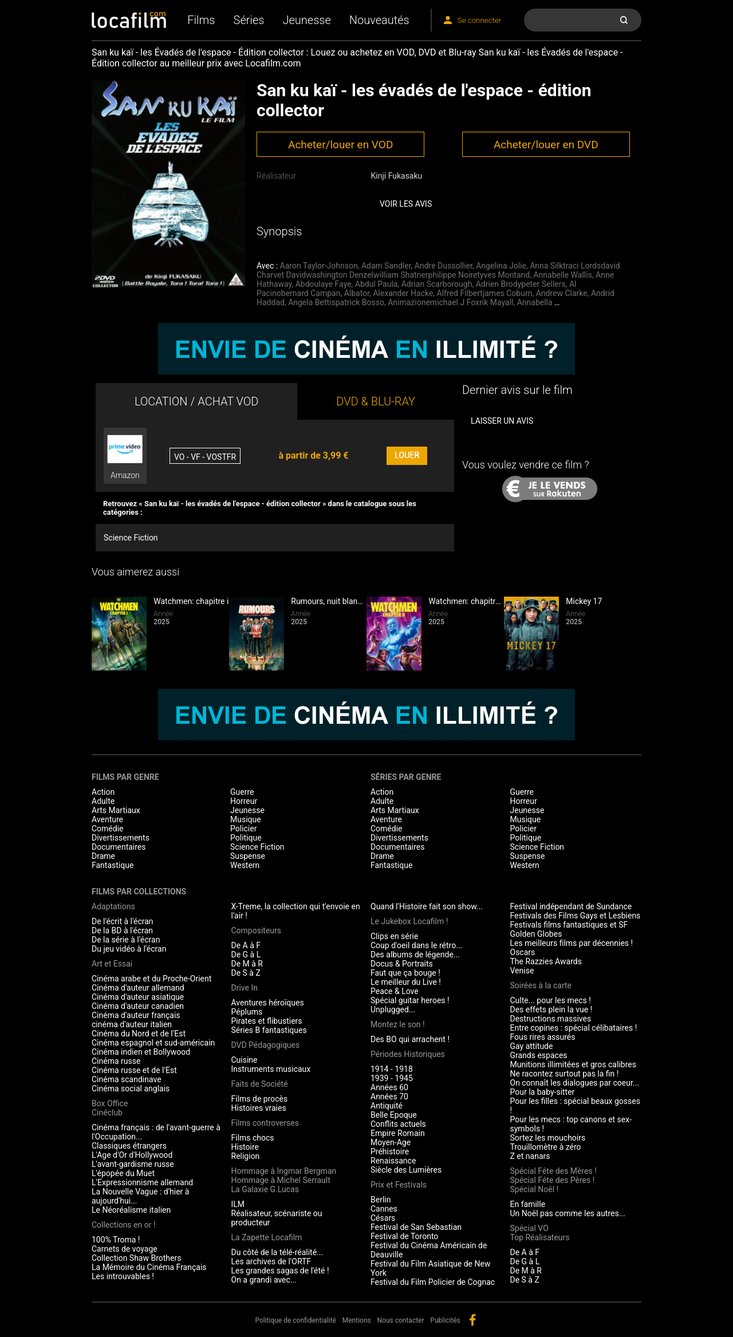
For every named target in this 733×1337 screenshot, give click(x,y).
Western (244, 865)
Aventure (107, 819)
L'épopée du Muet (123, 1173)
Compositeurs (256, 930)
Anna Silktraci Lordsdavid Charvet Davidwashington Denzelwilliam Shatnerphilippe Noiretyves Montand (438, 270)
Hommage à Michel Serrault (280, 1180)
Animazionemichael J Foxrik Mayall (450, 302)
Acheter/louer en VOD (340, 144)
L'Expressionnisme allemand (142, 1182)
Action (103, 791)
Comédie (108, 828)
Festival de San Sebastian (416, 1227)
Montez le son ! (398, 1024)
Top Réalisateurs (540, 1237)
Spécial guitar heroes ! (410, 1000)
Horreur (243, 801)
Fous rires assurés (543, 1037)
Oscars (522, 952)
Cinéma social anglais (131, 1088)
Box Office (110, 1103)
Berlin (381, 1199)
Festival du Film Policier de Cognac (433, 1282)
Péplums (247, 1011)
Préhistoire (390, 1151)
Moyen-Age (391, 1142)
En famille (528, 1204)
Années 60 (389, 1087)
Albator (356, 293)
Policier (243, 828)
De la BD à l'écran (122, 930)
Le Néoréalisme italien (131, 1209)
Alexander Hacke (403, 293)
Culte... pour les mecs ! (550, 1000)
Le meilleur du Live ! (406, 982)
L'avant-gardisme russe (133, 1164)
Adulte (103, 801)
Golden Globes (536, 933)
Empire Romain (398, 1133)
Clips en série (394, 936)
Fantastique (112, 865)
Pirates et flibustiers (266, 1021)
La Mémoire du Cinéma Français (149, 1267)
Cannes (384, 1208)
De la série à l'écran (126, 939)
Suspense (247, 856)
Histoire (245, 1146)
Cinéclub (107, 1112)
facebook (472, 1320)
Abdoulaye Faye (323, 284)
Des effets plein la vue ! (551, 1009)
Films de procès (259, 1098)
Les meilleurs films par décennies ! (571, 943)
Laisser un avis (502, 420)
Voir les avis (406, 203)
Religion (245, 1156)
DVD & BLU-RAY (375, 401)
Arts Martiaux (116, 810)
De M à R (247, 963)
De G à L (246, 954)
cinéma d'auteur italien (132, 1024)
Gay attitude (531, 1046)
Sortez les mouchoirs (548, 1137)
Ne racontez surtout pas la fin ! (564, 1073)
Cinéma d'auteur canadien (138, 1006)
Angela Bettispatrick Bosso (336, 302)
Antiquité (387, 1105)
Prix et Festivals (399, 1184)
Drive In (244, 987)
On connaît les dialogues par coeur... (574, 1082)
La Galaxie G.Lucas (265, 1189)
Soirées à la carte (541, 985)
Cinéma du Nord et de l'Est (139, 1033)
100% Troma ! (116, 1239)
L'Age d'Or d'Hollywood (132, 1154)
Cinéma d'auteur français (136, 1015)
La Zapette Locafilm (266, 1237)
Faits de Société (259, 1083)
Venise (522, 970)
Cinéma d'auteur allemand (138, 987)
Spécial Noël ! (534, 1189)
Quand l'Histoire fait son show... (427, 906)
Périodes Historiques (408, 1054)
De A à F (246, 945)
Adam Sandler (386, 265)
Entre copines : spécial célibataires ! (573, 1027)
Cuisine (244, 1059)
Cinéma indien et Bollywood (141, 1051)
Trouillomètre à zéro (545, 1146)
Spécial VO (529, 1228)
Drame (103, 856)
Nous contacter (400, 1320)
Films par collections (139, 891)
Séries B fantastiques (269, 1030)
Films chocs (252, 1137)
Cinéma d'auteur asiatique (138, 996)
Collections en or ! (124, 1224)
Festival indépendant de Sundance (571, 906)
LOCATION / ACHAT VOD (197, 401)
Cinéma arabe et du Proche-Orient (151, 978)
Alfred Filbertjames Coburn (485, 293)
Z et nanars (530, 1156)
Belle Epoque (394, 1114)
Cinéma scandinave (126, 1079)
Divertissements (120, 837)
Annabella (535, 302)
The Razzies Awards (546, 961)
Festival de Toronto (404, 1236)
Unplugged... (393, 1009)
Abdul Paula (376, 284)
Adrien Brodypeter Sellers (521, 284)
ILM (238, 1204)
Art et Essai (112, 963)
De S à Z (246, 972)
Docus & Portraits (402, 963)
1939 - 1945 (392, 1078)
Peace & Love (395, 991)
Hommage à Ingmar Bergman (284, 1171)
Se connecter (479, 20)
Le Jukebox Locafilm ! (409, 921)
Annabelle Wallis (562, 274)
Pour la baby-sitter (542, 1092)
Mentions (356, 1320)
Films (201, 20)
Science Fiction (131, 537)
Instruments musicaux (271, 1069)
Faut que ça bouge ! (405, 972)
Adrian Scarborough (436, 284)
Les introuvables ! (123, 1276)
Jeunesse (306, 20)
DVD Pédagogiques (265, 1045)
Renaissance (393, 1160)
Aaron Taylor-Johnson (319, 265)
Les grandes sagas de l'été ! (280, 1270)
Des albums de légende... (415, 954)
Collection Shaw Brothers (136, 1258)
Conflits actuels (398, 1124)
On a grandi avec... (264, 1279)
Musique (245, 819)
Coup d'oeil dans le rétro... (416, 945)
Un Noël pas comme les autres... (567, 1213)
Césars (383, 1217)
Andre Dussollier (443, 265)
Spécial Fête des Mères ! (553, 1171)
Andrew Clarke (562, 293)
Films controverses (265, 1122)
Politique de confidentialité (295, 1320)
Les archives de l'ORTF (271, 1261)
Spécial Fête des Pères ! (552, 1180)
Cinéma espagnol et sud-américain (153, 1042)
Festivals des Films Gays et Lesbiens (575, 915)
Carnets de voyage (124, 1248)
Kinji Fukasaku (396, 175)
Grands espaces (539, 1055)
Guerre (242, 791)
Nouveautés (379, 20)
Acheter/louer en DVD (546, 144)
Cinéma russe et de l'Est (134, 1070)
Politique (246, 837)
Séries (249, 20)
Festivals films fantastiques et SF (569, 924)
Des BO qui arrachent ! (410, 1039)
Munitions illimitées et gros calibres (573, 1064)
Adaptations (113, 906)
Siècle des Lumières (406, 1169)
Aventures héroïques (267, 1002)
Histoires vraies (258, 1108)
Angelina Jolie (501, 265)
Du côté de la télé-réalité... (277, 1252)
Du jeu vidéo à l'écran (129, 948)
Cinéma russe (116, 1061)
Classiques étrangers (129, 1145)
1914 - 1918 (392, 1069)
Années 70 (389, 1096)
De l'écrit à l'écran (122, 921)
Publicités (445, 1320)
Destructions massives (551, 1018)
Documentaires (119, 846)
